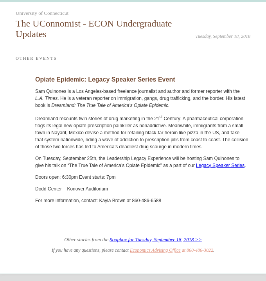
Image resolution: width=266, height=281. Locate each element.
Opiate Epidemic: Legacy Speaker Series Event (105, 79)
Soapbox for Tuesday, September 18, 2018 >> (156, 239)
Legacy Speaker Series (220, 165)
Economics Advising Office (155, 250)
